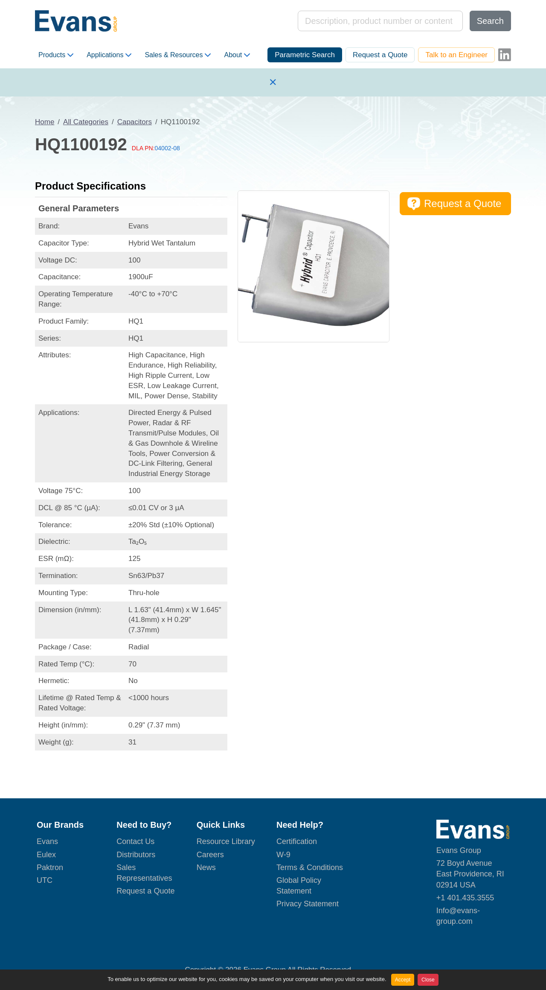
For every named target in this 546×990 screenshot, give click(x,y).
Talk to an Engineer (456, 55)
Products (55, 55)
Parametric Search (305, 55)
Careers (210, 854)
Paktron (50, 867)
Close (428, 980)
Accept (403, 980)
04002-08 (167, 148)
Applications (109, 55)
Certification (296, 841)
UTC (44, 880)
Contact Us (135, 841)
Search (490, 21)
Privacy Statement (307, 903)
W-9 (283, 854)
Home (44, 122)
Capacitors (134, 122)
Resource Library (226, 841)
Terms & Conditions (309, 867)
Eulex (46, 854)
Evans (47, 841)
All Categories (85, 122)
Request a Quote (380, 55)
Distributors (135, 854)
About (237, 55)
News (206, 867)
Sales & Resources (178, 55)
